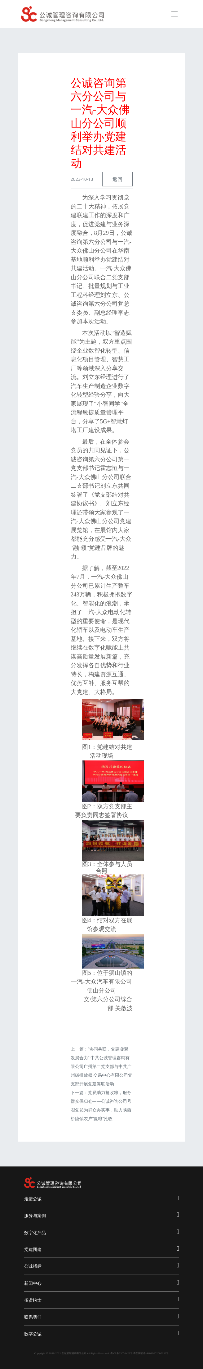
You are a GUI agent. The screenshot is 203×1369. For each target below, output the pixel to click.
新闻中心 (101, 1282)
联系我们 (101, 1316)
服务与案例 (101, 1215)
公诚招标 (101, 1265)
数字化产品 (101, 1232)
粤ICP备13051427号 (121, 1353)
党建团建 (101, 1249)
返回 (117, 179)
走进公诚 (101, 1198)
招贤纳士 (101, 1299)
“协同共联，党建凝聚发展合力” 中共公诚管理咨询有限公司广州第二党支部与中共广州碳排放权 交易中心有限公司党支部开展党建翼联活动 (102, 1066)
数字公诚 (101, 1333)
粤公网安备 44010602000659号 (151, 1353)
